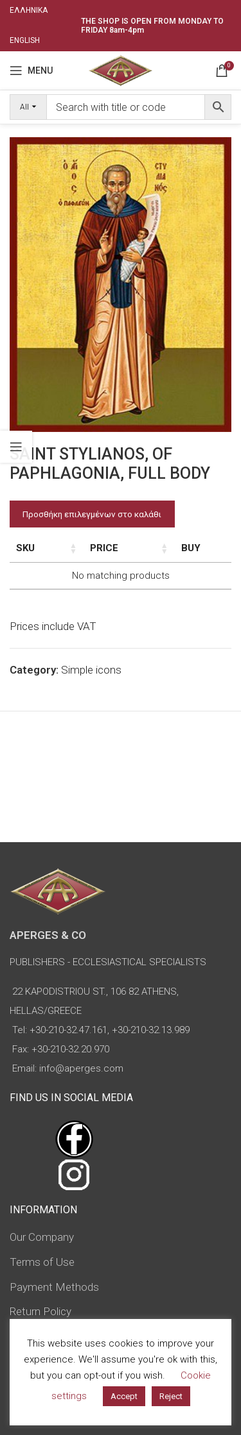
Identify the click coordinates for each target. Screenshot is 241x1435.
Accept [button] (124, 1396)
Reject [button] (171, 1396)
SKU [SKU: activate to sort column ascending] (25, 548)
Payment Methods (54, 1287)
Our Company (42, 1237)
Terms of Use (42, 1262)
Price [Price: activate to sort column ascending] (139, 548)
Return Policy (40, 1311)
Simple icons (91, 669)
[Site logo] (120, 69)
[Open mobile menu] (31, 70)
